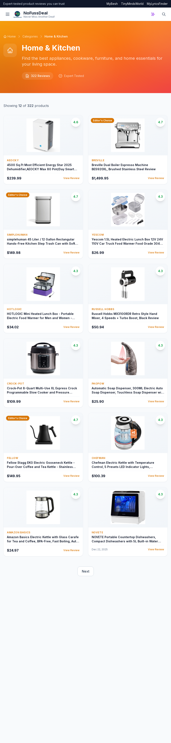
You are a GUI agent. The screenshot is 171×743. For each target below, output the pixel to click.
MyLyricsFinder (157, 3)
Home (9, 36)
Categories (30, 36)
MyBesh (112, 3)
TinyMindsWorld (132, 3)
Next (85, 571)
